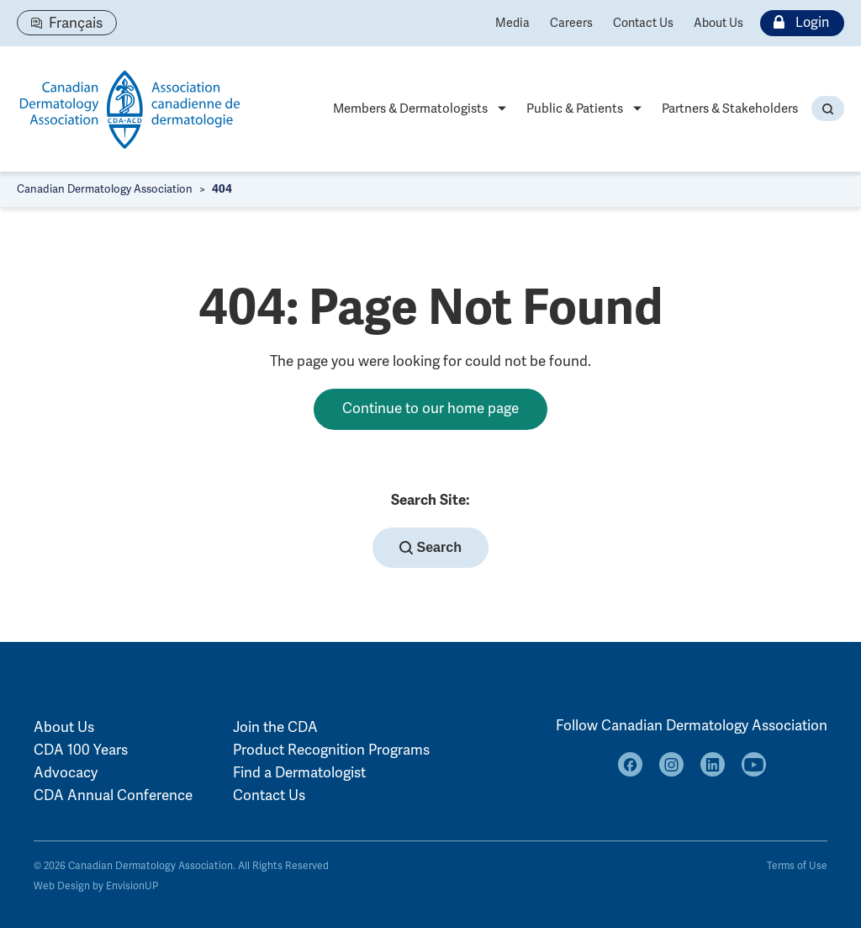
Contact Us (643, 23)
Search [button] (430, 547)
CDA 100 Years (81, 750)
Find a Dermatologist (299, 773)
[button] (827, 108)
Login (797, 23)
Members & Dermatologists (410, 108)
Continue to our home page (430, 408)
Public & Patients (574, 108)
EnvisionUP (132, 886)
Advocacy (66, 773)
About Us (718, 23)
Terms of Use (797, 866)
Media (512, 23)
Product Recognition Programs (331, 750)
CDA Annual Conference (113, 795)
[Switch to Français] (67, 22)
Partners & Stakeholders (730, 108)
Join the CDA (275, 727)
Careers (571, 23)
